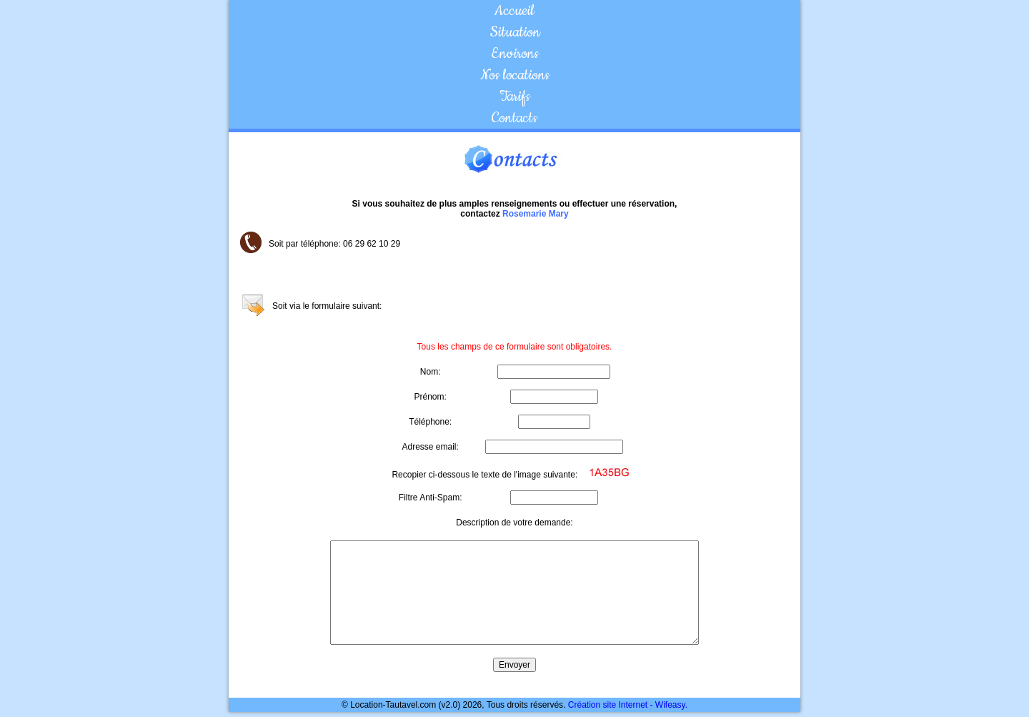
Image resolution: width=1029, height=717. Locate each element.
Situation (514, 32)
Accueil (514, 11)
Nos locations (515, 75)
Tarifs (514, 96)
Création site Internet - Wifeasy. (627, 705)
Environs (515, 54)
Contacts (514, 118)
